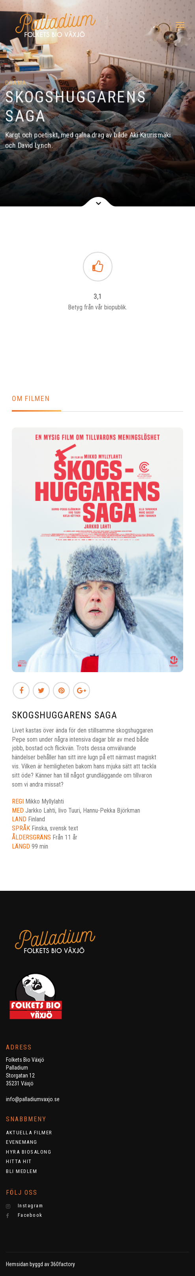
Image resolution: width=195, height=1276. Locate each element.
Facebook (24, 1215)
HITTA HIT (19, 1161)
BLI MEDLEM (21, 1171)
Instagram (24, 1206)
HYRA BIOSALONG (28, 1152)
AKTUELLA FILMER (29, 1132)
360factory (63, 1264)
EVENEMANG (22, 1142)
